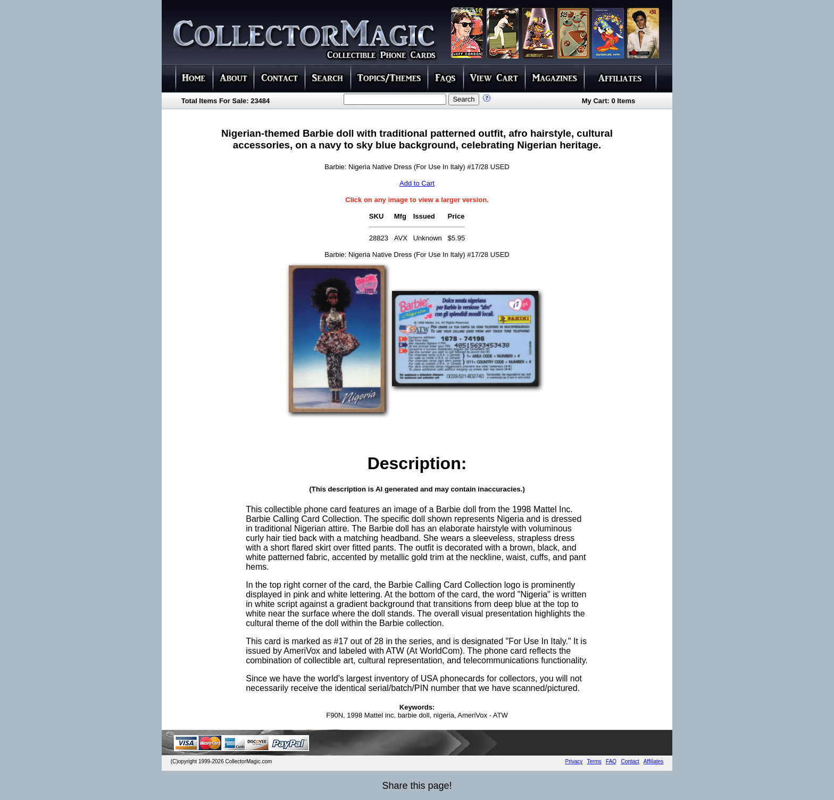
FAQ (611, 761)
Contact (630, 761)
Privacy (574, 761)
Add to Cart (417, 183)
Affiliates (654, 761)
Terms (594, 761)
